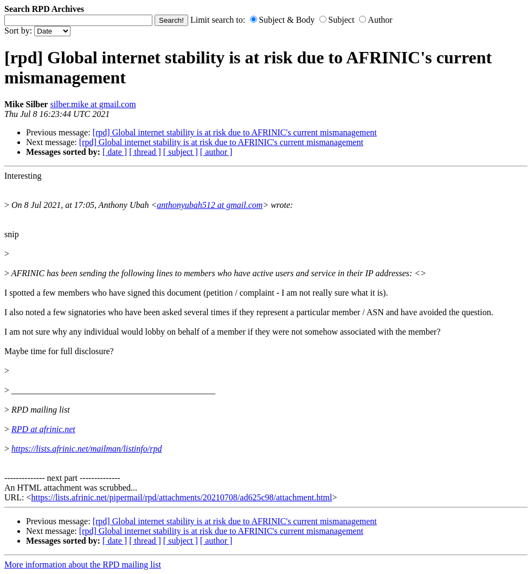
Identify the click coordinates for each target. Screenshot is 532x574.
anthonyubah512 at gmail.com (209, 205)
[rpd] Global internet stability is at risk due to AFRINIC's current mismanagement (235, 132)
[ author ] (216, 151)
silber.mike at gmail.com (93, 104)
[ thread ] (145, 151)
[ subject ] (180, 151)
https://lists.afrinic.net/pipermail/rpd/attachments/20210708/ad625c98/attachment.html (181, 497)
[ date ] (114, 151)
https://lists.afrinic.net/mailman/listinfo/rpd (86, 448)
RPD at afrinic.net (43, 429)
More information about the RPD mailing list (82, 564)
